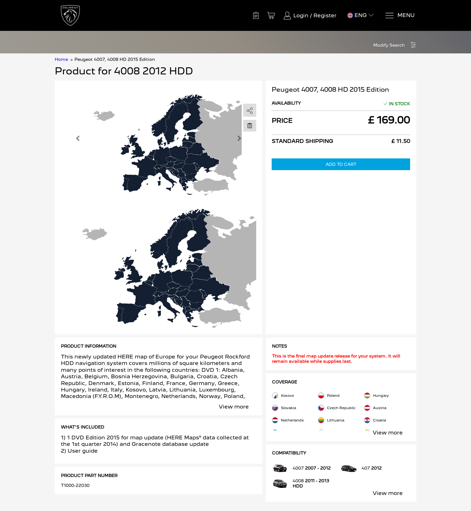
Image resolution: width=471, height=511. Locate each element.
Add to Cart (341, 164)
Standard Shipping (302, 141)
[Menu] (399, 15)
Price (282, 120)
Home (61, 59)
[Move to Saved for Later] (250, 125)
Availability (286, 103)
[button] (394, 45)
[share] (249, 110)
